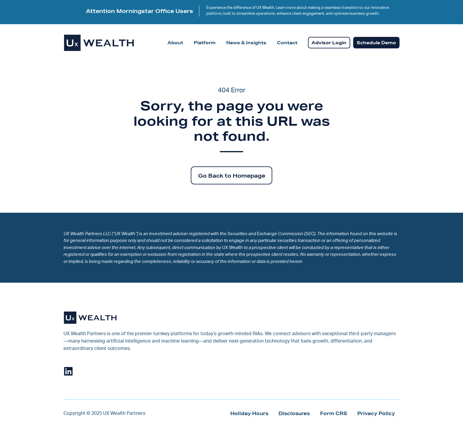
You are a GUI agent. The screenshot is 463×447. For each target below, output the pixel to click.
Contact (287, 42)
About (175, 42)
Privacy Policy (376, 413)
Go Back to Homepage (231, 175)
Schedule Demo (376, 42)
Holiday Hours (249, 413)
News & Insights (246, 42)
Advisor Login (329, 42)
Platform (205, 42)
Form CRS (333, 413)
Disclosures (294, 413)
